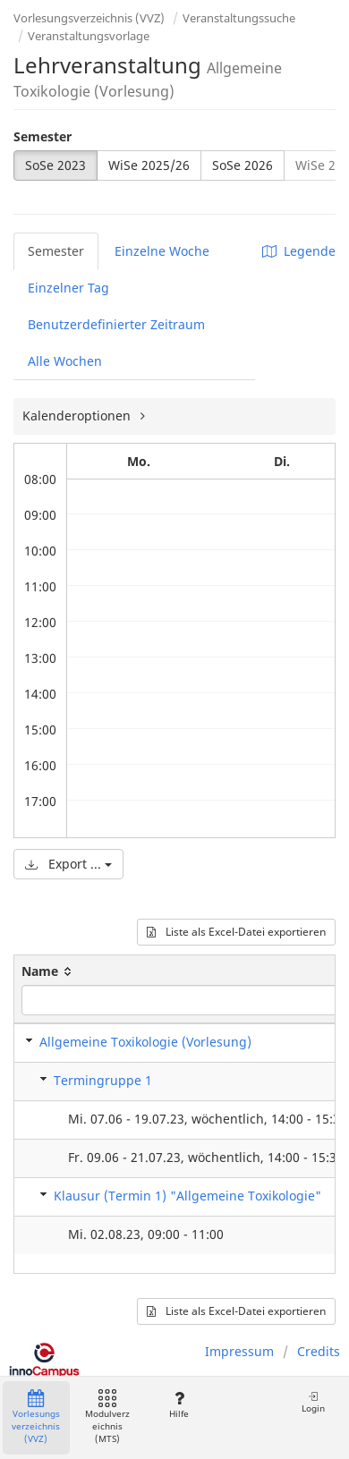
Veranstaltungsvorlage (88, 36)
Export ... (68, 863)
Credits (318, 1351)
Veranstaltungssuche (239, 18)
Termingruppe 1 (103, 1080)
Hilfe (178, 1405)
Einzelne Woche (162, 250)
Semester (42, 136)
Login (313, 1402)
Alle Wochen (65, 360)
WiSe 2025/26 (149, 165)
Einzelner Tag (68, 287)
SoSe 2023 (55, 165)
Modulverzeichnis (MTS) (107, 1417)
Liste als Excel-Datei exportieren (236, 931)
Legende (299, 250)
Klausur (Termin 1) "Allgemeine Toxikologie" (187, 1195)
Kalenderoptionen (78, 415)
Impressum (239, 1351)
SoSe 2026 (242, 165)
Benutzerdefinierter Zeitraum (116, 324)
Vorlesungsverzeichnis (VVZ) (89, 18)
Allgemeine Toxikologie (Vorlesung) (145, 1041)
